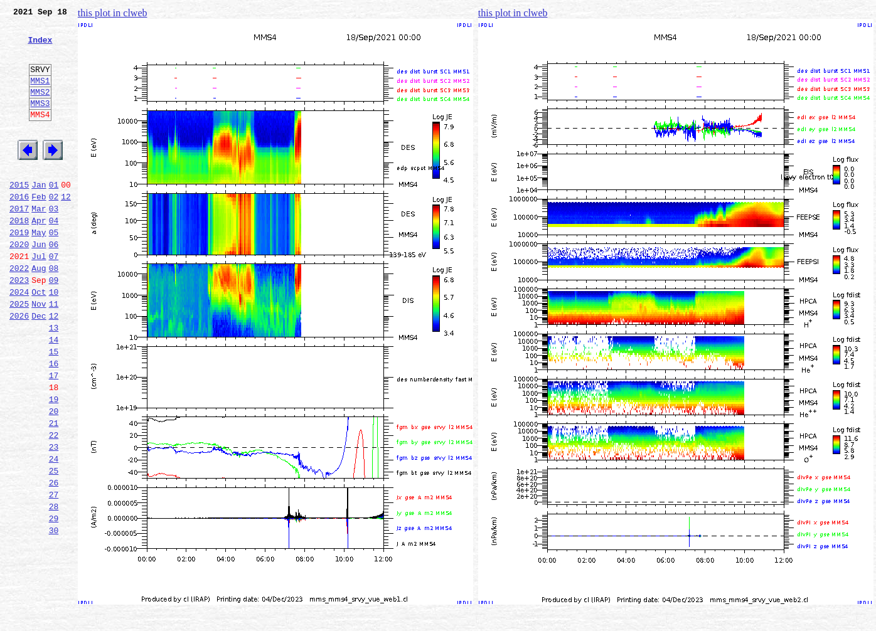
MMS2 (40, 108)
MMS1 (40, 95)
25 (54, 545)
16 (54, 421)
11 (54, 352)
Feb (38, 228)
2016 (19, 228)
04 (54, 256)
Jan (38, 214)
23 (54, 518)
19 (54, 463)
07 (54, 297)
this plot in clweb (112, 13)
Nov (38, 352)
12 (66, 228)
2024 (19, 338)
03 (54, 242)
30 (54, 614)
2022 (19, 311)
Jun (38, 283)
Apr (38, 256)
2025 (19, 352)
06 (54, 283)
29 (54, 601)
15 (54, 407)
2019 (19, 269)
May (38, 269)
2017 (19, 242)
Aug (38, 311)
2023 (19, 325)
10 (54, 338)
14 (54, 394)
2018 (19, 256)
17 (54, 435)
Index (40, 47)
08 (54, 311)
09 (54, 325)
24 (54, 532)
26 (54, 559)
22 (54, 504)
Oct (38, 338)
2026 (19, 366)
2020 (19, 283)
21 (54, 490)
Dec (38, 366)
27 (54, 573)
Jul (38, 297)
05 (54, 269)
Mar (38, 242)
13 (54, 380)
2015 (19, 214)
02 (54, 228)
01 (54, 214)
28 (54, 587)
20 (54, 476)
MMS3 (40, 121)
